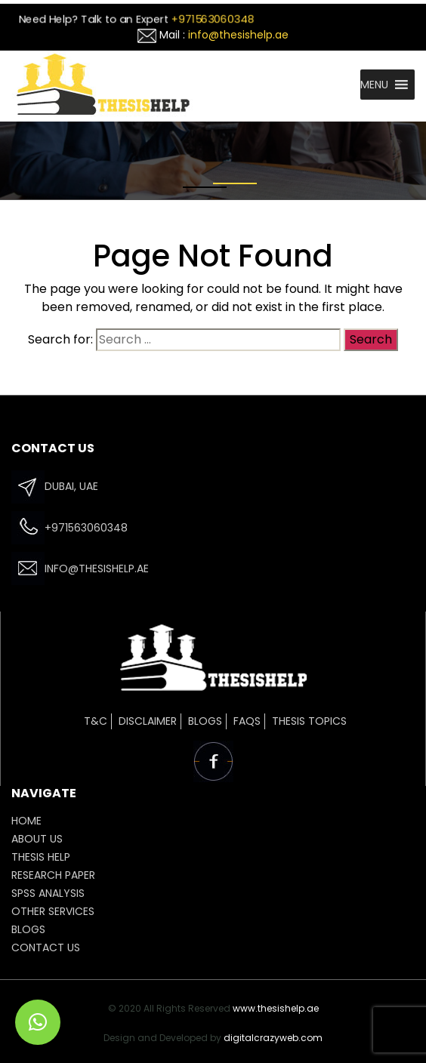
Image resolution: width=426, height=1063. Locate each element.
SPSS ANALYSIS (48, 893)
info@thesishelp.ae (238, 34)
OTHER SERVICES (52, 911)
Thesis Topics (309, 721)
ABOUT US (37, 838)
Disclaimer (148, 721)
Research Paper (53, 875)
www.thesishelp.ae (276, 1008)
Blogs (205, 721)
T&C (95, 721)
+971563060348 (213, 18)
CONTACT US (45, 947)
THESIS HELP (40, 857)
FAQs (247, 721)
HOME (26, 820)
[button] (374, 84)
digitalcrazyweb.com (273, 1037)
